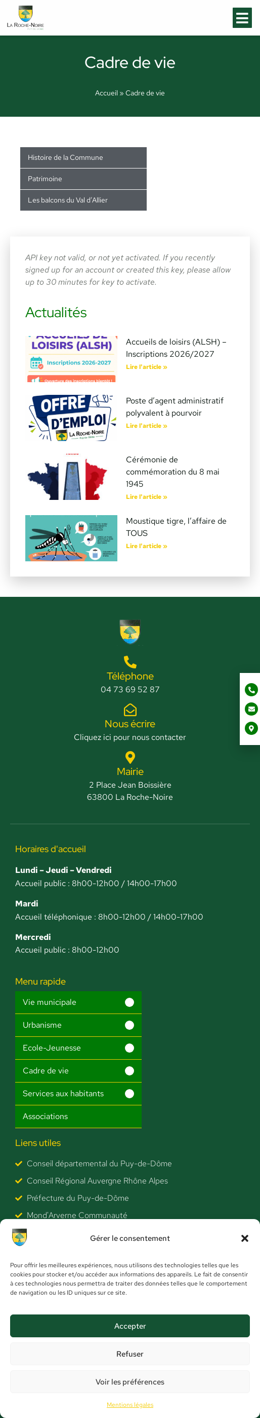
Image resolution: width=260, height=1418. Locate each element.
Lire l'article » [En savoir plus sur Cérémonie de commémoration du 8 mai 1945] (146, 497)
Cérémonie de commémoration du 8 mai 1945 (173, 471)
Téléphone (130, 676)
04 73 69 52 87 (130, 689)
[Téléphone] (130, 662)
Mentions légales (130, 1405)
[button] (245, 1238)
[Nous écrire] (130, 709)
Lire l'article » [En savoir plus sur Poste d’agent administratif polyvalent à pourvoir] (146, 426)
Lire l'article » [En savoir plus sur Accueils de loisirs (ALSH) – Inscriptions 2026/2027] (146, 367)
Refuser (130, 1354)
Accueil (106, 92)
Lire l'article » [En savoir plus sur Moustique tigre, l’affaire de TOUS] (146, 546)
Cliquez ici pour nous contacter (130, 737)
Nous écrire (130, 723)
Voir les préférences (130, 1382)
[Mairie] (130, 757)
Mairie (130, 771)
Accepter (130, 1326)
